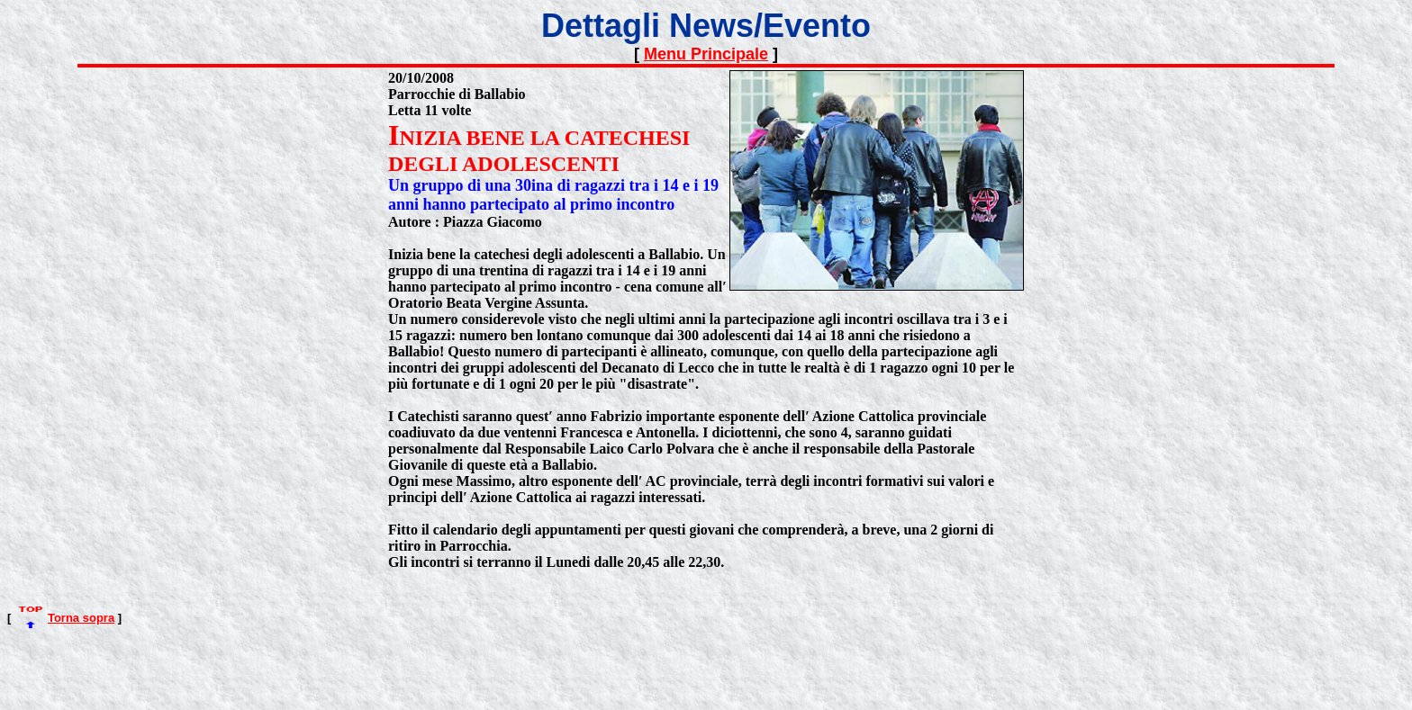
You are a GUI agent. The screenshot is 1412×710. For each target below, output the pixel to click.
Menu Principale (706, 54)
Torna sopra (81, 618)
